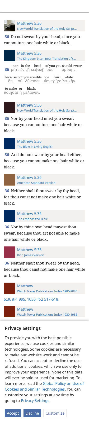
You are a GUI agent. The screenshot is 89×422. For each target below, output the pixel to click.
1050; (31, 299)
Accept (13, 413)
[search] (83, 6)
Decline (32, 413)
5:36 (7, 299)
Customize (55, 413)
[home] (7, 6)
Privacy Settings (35, 400)
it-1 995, (19, 299)
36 (7, 36)
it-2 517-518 (47, 299)
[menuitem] (7, 6)
